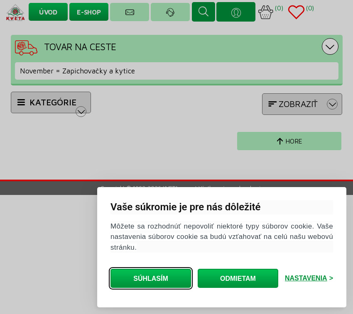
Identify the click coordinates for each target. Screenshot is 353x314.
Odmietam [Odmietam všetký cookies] (238, 278)
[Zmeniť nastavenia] (309, 278)
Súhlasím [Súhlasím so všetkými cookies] (150, 278)
